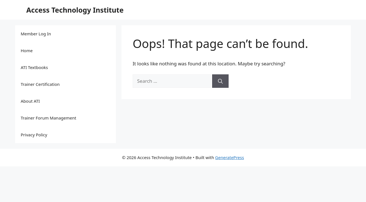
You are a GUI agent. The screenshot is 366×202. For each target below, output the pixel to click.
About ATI (30, 101)
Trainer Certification (40, 84)
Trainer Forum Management (48, 118)
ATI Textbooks (34, 67)
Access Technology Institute (75, 10)
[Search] (220, 81)
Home (27, 50)
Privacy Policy (34, 134)
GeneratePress (229, 157)
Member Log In (36, 33)
